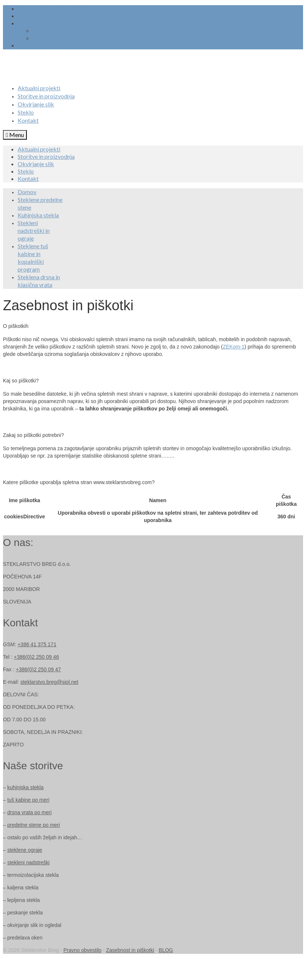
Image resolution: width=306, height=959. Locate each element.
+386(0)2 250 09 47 (38, 669)
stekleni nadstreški (28, 862)
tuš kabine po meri (28, 800)
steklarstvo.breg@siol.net (49, 682)
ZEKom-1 (234, 347)
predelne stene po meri (33, 825)
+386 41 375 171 (37, 644)
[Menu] (15, 135)
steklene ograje (24, 850)
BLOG (166, 950)
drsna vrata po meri (29, 812)
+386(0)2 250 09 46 (36, 657)
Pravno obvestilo (82, 950)
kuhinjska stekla (25, 787)
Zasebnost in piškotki (130, 950)
